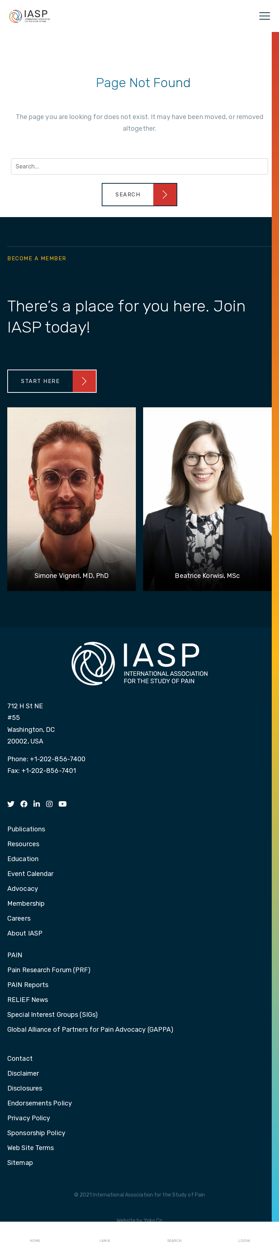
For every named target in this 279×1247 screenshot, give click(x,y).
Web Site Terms (30, 1148)
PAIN (14, 955)
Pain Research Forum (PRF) (49, 970)
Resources (23, 844)
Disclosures (24, 1088)
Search (174, 1234)
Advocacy (22, 889)
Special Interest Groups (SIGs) (52, 1015)
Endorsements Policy (39, 1103)
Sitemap (20, 1163)
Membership (26, 904)
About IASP (25, 933)
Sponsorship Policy (36, 1133)
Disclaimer (23, 1073)
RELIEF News (27, 1000)
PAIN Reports (27, 985)
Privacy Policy (28, 1118)
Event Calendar (30, 874)
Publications (26, 829)
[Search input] (139, 166)
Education (23, 859)
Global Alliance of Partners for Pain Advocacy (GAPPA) (90, 1030)
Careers (19, 918)
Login (244, 1234)
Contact (20, 1059)
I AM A (105, 1234)
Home (35, 1234)
